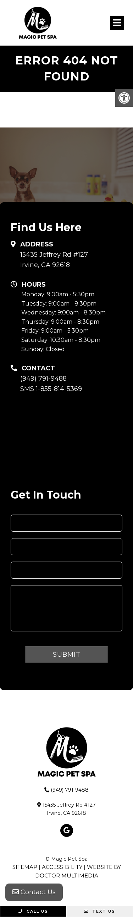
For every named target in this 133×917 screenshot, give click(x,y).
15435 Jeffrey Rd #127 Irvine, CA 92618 (54, 260)
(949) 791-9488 (43, 378)
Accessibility (62, 867)
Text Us (99, 911)
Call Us (33, 911)
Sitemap (24, 867)
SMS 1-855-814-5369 (51, 389)
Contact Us (34, 892)
